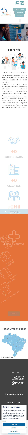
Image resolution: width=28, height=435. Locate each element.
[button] (20, 20)
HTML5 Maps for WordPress (7, 357)
